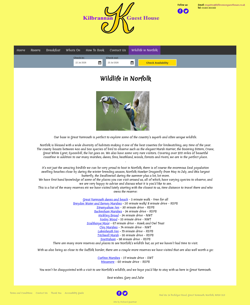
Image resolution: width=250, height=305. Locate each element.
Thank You (56, 293)
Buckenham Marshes (108, 211)
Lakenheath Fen (108, 231)
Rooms (35, 50)
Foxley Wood (108, 219)
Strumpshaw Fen (108, 207)
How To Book (95, 50)
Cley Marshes (109, 227)
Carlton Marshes (109, 258)
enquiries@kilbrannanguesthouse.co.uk (224, 4)
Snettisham (108, 239)
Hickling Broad (108, 215)
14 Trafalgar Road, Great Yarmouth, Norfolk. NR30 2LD (196, 295)
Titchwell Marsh (108, 235)
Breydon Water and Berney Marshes (97, 203)
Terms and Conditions (21, 293)
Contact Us (118, 50)
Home (21, 50)
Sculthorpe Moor (98, 223)
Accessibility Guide (74, 293)
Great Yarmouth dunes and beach (105, 199)
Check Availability (157, 62)
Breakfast (53, 50)
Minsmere (107, 262)
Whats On (73, 50)
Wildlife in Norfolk (144, 50)
